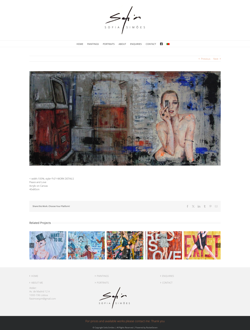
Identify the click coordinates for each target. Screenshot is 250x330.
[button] (31, 245)
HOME (34, 276)
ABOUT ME (37, 282)
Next (215, 58)
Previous (205, 58)
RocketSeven (152, 327)
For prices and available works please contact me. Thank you (125, 321)
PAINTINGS (103, 276)
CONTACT (167, 282)
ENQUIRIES (168, 276)
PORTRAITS (103, 282)
